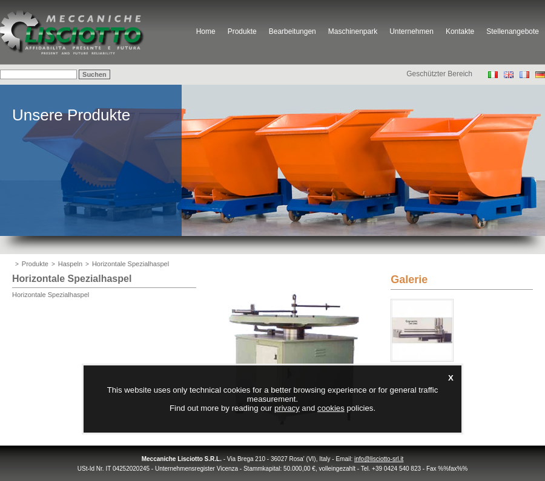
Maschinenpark (352, 31)
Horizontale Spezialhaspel (130, 263)
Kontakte (460, 31)
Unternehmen (411, 31)
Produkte (242, 31)
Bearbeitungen (292, 31)
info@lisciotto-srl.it (378, 459)
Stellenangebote (512, 31)
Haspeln (70, 263)
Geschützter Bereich (439, 74)
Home (206, 31)
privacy (287, 408)
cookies (331, 408)
